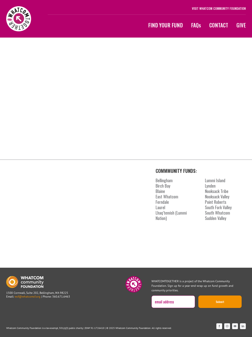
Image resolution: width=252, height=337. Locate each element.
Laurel (160, 207)
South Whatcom (217, 213)
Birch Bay (163, 186)
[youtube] (235, 326)
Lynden (210, 186)
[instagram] (227, 326)
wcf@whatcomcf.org (27, 296)
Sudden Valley (215, 218)
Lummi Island (215, 180)
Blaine (160, 191)
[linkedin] (243, 326)
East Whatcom (167, 196)
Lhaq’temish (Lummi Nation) (171, 215)
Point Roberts (215, 202)
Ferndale (162, 202)
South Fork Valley (218, 207)
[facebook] (219, 326)
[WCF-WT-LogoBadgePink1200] (18, 8)
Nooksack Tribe (216, 191)
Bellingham (164, 180)
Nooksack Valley (217, 196)
